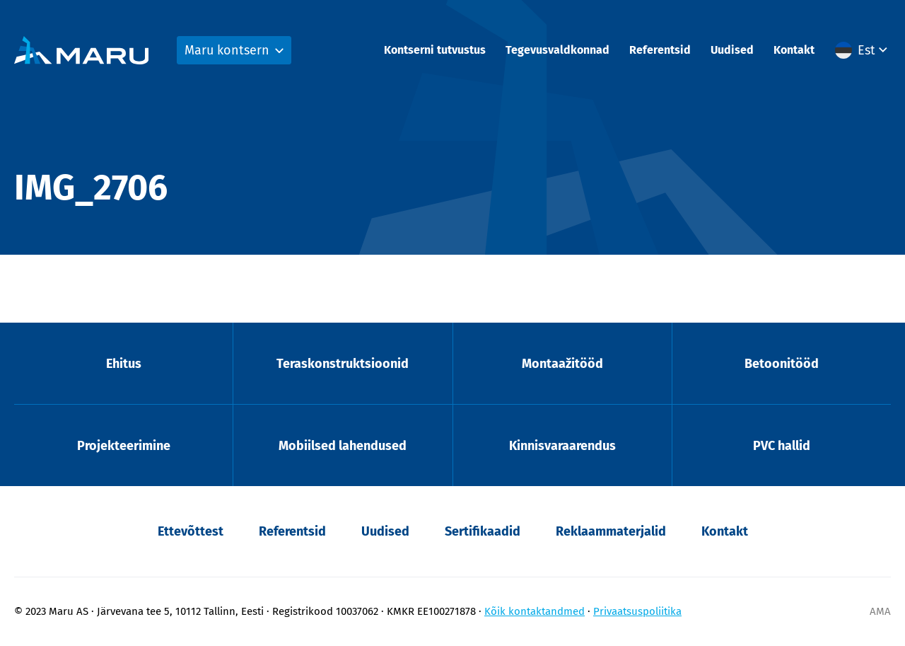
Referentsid (660, 50)
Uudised (732, 50)
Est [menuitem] (866, 50)
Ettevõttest (190, 531)
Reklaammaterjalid (611, 531)
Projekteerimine (123, 446)
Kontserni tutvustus (435, 50)
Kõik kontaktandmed (534, 611)
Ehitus (123, 363)
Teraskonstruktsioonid (342, 363)
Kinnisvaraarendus (562, 446)
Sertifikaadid (482, 531)
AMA (880, 611)
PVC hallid (781, 446)
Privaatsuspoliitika (637, 611)
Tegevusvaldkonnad (557, 50)
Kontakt (793, 50)
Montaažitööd (562, 363)
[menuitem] (863, 50)
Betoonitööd (782, 363)
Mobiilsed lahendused (343, 446)
